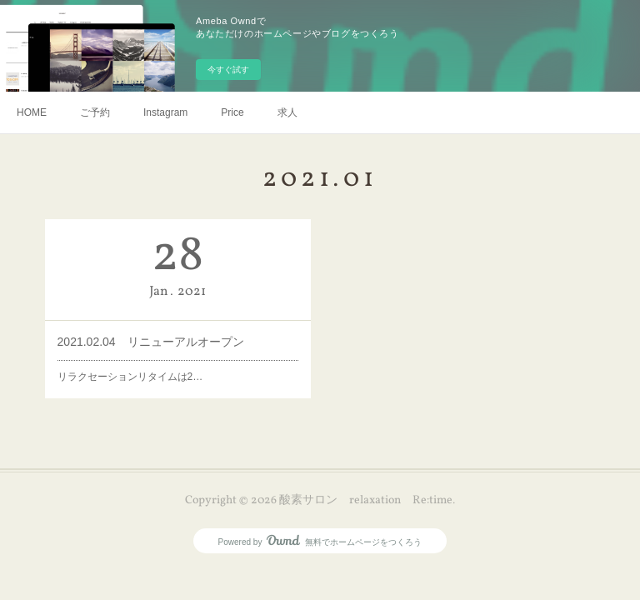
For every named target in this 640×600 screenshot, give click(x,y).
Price (232, 112)
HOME (32, 112)
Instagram (165, 112)
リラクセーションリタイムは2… (130, 376)
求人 (288, 112)
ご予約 (95, 112)
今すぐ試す (228, 69)
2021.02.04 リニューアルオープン (151, 341)
